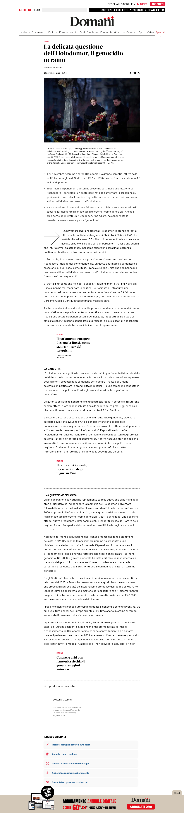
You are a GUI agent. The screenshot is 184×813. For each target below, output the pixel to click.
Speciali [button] (160, 34)
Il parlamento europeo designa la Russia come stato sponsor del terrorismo (73, 344)
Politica (52, 32)
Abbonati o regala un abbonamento (70, 772)
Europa (63, 32)
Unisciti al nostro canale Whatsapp (70, 763)
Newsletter (156, 9)
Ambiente (92, 32)
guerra (135, 243)
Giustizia (119, 32)
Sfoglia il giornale (120, 3)
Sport (142, 32)
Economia (106, 32)
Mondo (73, 32)
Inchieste (24, 32)
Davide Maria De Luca (53, 67)
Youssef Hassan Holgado (64, 356)
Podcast (137, 9)
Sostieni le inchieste (114, 9)
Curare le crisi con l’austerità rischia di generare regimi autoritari (71, 663)
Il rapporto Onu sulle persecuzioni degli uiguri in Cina (72, 469)
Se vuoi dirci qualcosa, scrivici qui (70, 782)
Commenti (38, 32)
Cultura (130, 32)
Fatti (82, 32)
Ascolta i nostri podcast (64, 753)
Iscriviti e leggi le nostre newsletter (71, 744)
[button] (130, 73)
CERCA (36, 10)
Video (150, 32)
